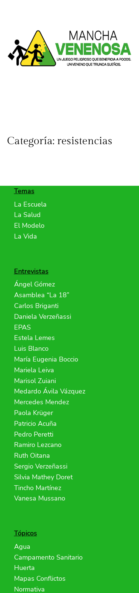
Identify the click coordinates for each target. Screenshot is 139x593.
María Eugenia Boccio (46, 359)
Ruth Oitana (32, 455)
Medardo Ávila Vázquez (49, 391)
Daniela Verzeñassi (42, 316)
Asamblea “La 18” (41, 295)
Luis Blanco (31, 348)
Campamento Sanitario (48, 557)
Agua (22, 546)
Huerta (24, 567)
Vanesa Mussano (39, 498)
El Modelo (29, 225)
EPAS (22, 327)
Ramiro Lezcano (38, 444)
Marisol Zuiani (35, 380)
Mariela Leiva (34, 370)
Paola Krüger (33, 412)
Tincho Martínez (37, 487)
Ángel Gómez (34, 284)
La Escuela (30, 204)
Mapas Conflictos (40, 578)
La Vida (25, 236)
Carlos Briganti (36, 305)
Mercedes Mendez (41, 402)
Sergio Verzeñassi (40, 466)
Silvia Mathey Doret (43, 477)
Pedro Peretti (33, 434)
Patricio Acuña (35, 423)
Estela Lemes (34, 337)
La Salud (27, 214)
